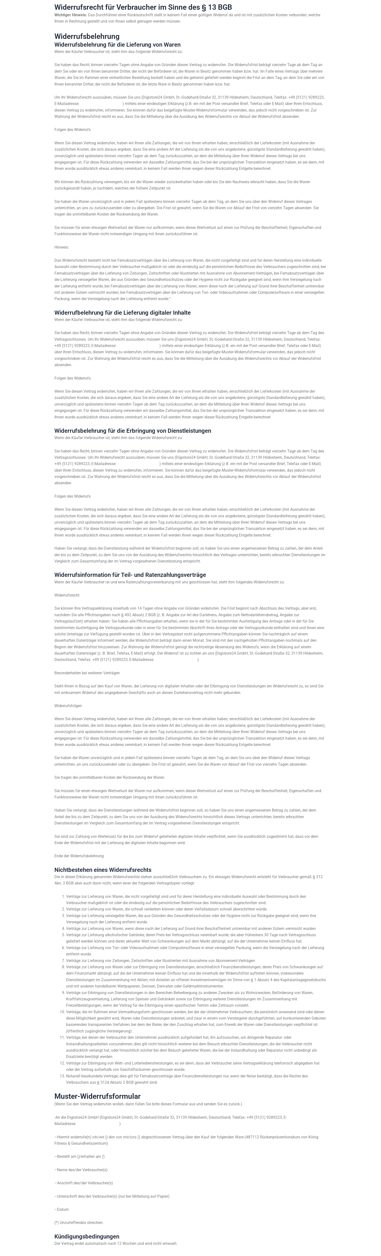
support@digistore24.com (102, 103)
